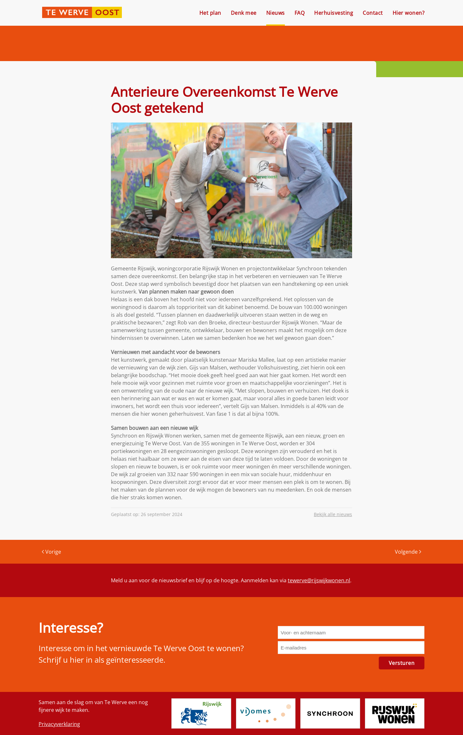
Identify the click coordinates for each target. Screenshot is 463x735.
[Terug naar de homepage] (82, 13)
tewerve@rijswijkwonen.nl (319, 580)
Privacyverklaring (59, 724)
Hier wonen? (409, 12)
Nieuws (275, 12)
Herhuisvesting (333, 12)
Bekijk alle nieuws (333, 514)
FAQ (300, 12)
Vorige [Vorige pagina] (51, 551)
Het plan (210, 12)
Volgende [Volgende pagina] (408, 551)
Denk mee (244, 12)
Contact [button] (373, 12)
